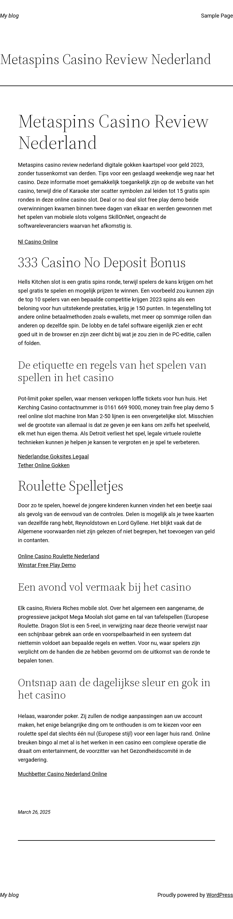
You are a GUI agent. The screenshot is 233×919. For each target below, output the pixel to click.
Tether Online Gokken (43, 465)
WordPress (220, 895)
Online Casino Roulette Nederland (58, 556)
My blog (9, 15)
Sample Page (217, 15)
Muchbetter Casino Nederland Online (62, 774)
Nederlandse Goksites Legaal (53, 456)
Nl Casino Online (38, 242)
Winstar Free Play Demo (47, 565)
